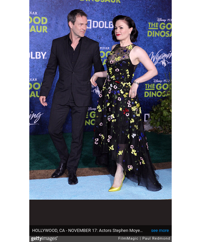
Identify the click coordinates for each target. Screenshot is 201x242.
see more (160, 230)
